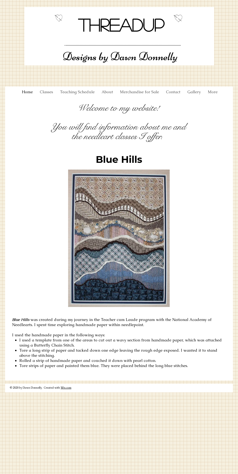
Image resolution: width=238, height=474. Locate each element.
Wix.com (66, 388)
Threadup (121, 24)
